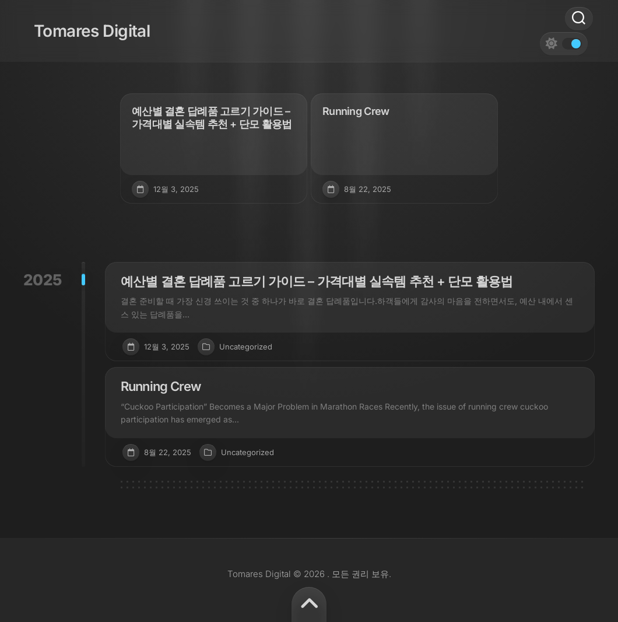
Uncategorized (245, 346)
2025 (42, 280)
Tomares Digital (81, 23)
